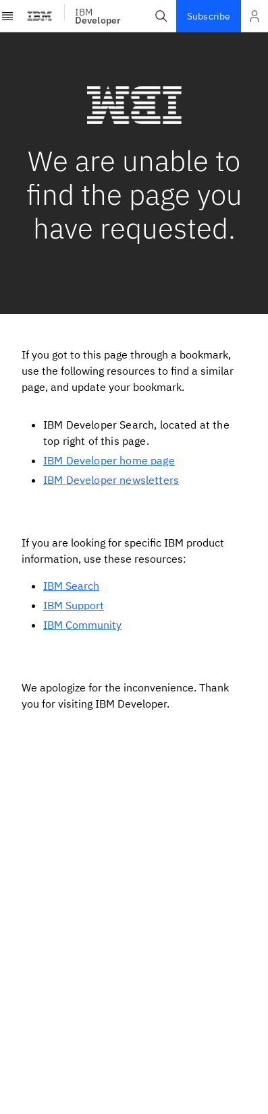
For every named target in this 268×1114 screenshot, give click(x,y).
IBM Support (73, 605)
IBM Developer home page (109, 460)
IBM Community (82, 624)
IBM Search (71, 585)
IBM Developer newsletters (111, 480)
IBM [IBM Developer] (98, 16)
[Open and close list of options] (254, 16)
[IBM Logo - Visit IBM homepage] (40, 16)
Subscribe (208, 16)
